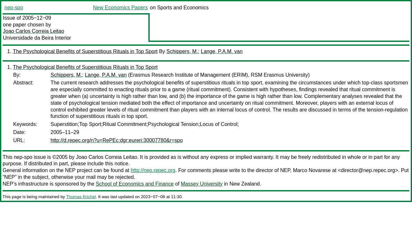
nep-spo (14, 7)
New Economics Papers (120, 7)
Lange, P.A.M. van (222, 51)
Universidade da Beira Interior (37, 38)
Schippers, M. (182, 51)
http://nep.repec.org (153, 170)
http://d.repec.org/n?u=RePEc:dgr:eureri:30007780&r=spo (117, 140)
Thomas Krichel (81, 196)
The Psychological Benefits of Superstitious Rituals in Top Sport (85, 51)
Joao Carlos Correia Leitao (33, 31)
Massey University (202, 184)
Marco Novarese (312, 170)
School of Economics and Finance (135, 184)
